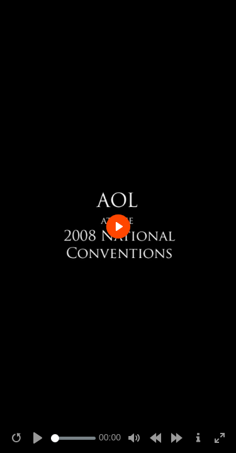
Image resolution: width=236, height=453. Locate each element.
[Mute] (134, 438)
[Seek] (73, 438)
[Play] (38, 438)
